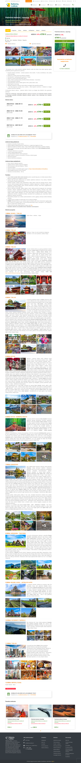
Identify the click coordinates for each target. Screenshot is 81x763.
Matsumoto (7, 41)
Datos (19, 30)
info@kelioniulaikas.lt (15, 1)
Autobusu (33, 4)
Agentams (69, 1)
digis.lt (53, 761)
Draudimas (67, 756)
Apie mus (43, 742)
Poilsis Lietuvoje (56, 742)
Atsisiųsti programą (11, 688)
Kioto (11, 40)
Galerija (25, 30)
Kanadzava (15, 40)
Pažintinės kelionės (57, 753)
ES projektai (67, 745)
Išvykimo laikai (52, 1)
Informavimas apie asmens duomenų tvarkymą (69, 750)
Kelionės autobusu (57, 747)
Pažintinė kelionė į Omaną (60, 719)
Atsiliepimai (58, 1)
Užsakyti (43, 30)
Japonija (8, 38)
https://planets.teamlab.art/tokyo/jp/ (12, 273)
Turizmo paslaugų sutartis (68, 743)
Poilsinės (58, 4)
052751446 (7, 1)
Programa (14, 30)
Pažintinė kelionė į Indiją (13, 719)
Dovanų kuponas (36, 1)
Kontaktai (64, 1)
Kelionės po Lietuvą (57, 740)
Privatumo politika (68, 747)
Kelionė (8, 30)
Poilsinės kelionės (56, 751)
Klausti (37, 30)
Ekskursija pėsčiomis (57, 745)
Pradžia (6, 24)
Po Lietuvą (42, 4)
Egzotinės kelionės (14, 24)
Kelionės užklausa (44, 1)
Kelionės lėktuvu (56, 749)
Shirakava (20, 40)
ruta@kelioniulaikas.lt (23, 136)
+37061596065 (33, 136)
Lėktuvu (50, 4)
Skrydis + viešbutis (57, 744)
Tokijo (8, 40)
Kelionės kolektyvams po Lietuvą (69, 754)
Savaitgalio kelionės (57, 755)
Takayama (24, 40)
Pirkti (47, 104)
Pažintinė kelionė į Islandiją (37, 719)
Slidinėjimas (66, 4)
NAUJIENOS (28, 1)
